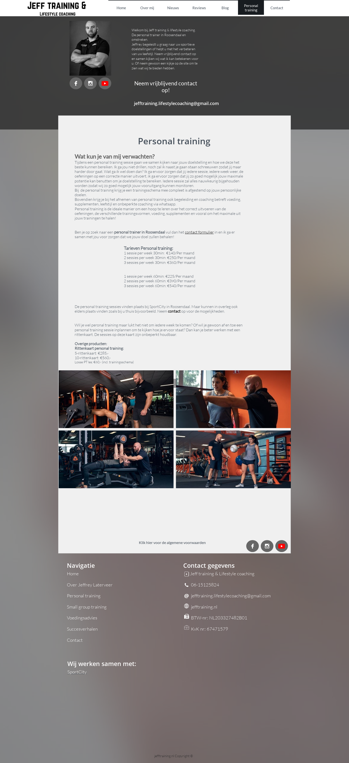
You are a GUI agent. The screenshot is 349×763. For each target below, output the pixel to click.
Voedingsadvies (82, 618)
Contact (75, 640)
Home (73, 573)
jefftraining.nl (164, 756)
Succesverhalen (82, 629)
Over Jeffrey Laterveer (90, 585)
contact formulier (199, 232)
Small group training (87, 607)
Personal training (84, 596)
